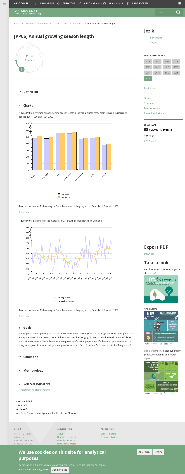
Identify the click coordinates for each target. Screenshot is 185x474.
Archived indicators (109, 437)
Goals (147, 98)
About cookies (59, 469)
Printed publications (66, 440)
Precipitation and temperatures (34, 389)
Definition (150, 88)
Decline (158, 451)
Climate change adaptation (66, 23)
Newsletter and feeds (66, 443)
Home (17, 23)
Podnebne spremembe (36, 23)
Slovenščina (156, 37)
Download (149, 253)
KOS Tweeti (150, 141)
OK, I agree (145, 451)
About (60, 434)
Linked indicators (154, 113)
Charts (148, 93)
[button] (180, 3)
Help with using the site (67, 437)
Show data (24, 212)
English (153, 42)
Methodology (152, 108)
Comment (149, 103)
